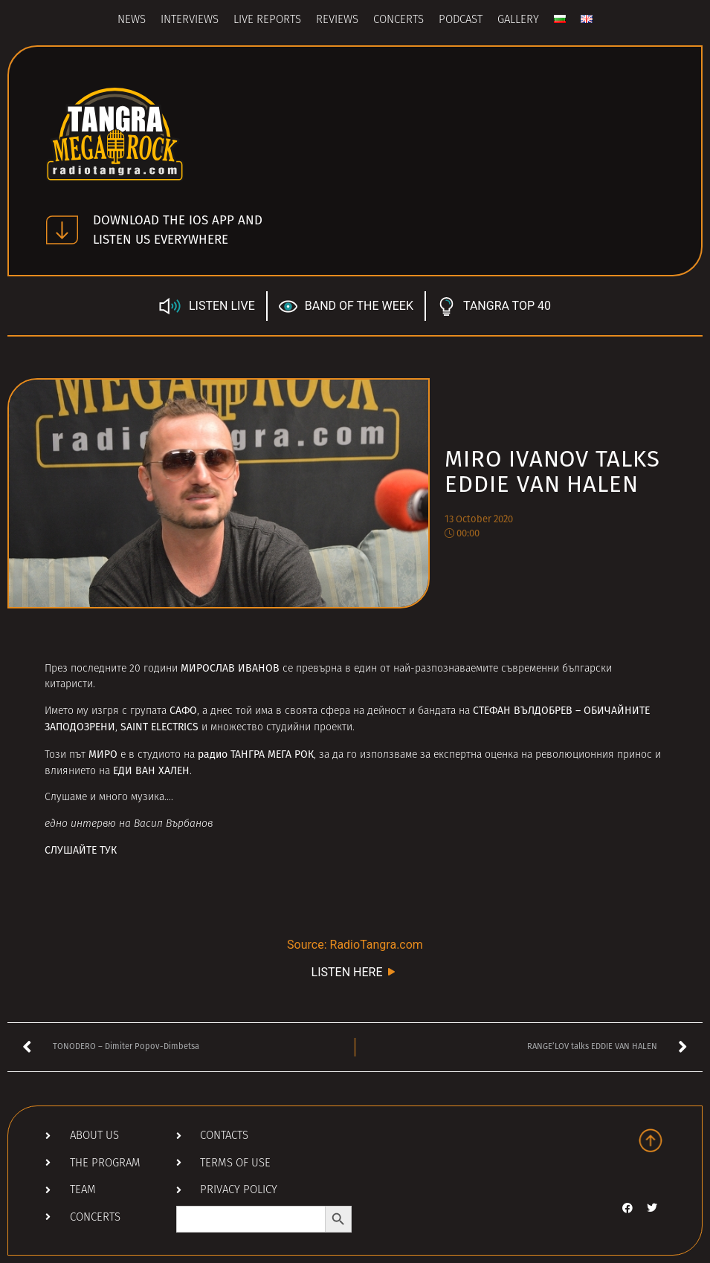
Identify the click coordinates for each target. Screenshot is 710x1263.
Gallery (518, 20)
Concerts (398, 20)
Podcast (461, 20)
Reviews (337, 20)
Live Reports (267, 20)
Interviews (190, 20)
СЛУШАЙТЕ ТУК (81, 850)
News (131, 20)
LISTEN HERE (355, 971)
